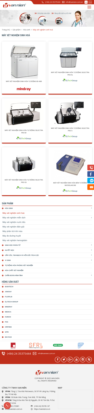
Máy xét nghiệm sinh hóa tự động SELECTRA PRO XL (70, 73)
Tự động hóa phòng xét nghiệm (19, 265)
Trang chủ (6, 30)
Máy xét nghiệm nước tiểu (13, 222)
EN (90, 2)
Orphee (8, 327)
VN (86, 2)
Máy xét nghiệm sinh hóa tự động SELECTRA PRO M (24, 131)
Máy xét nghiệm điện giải (13, 227)
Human (8, 317)
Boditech (9, 287)
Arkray (8, 292)
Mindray (8, 307)
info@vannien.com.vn (74, 2)
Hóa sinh (26, 30)
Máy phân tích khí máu (12, 231)
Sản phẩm (17, 30)
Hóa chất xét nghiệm (14, 270)
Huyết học (9, 250)
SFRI (7, 332)
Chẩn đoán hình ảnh (14, 275)
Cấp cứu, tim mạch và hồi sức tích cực (22, 255)
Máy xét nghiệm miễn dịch (14, 218)
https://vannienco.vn (42, 409)
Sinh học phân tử (12, 245)
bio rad (8, 337)
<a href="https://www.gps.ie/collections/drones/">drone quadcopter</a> (75, 399)
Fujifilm (8, 297)
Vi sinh (8, 260)
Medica (8, 312)
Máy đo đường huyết (11, 236)
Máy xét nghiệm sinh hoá (13, 213)
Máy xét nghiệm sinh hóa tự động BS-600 (24, 81)
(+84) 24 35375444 (52, 2)
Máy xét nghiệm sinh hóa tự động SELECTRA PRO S (70, 129)
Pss (6, 322)
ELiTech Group (11, 302)
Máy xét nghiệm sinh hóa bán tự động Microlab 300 (70, 184)
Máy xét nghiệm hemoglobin (14, 240)
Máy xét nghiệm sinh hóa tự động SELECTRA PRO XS (24, 181)
